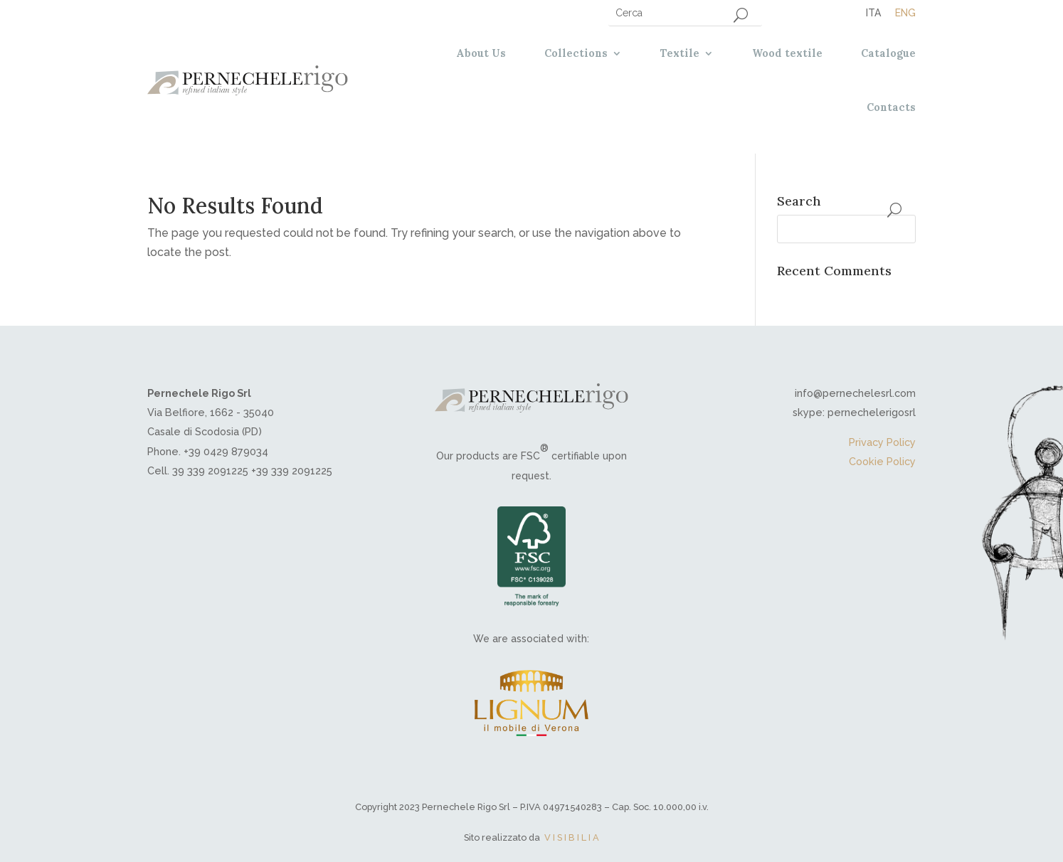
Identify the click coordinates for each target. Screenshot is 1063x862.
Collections (576, 53)
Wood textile (787, 53)
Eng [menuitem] (905, 12)
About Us (481, 53)
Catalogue (888, 53)
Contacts (891, 107)
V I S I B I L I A (571, 837)
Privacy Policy (882, 442)
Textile (679, 53)
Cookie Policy (882, 461)
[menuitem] (873, 12)
